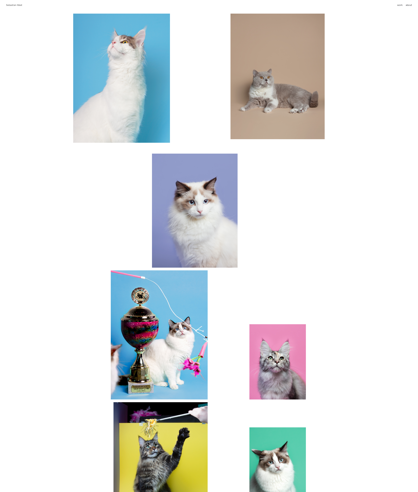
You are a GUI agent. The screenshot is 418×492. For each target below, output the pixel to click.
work (399, 5)
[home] (14, 5)
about (409, 5)
